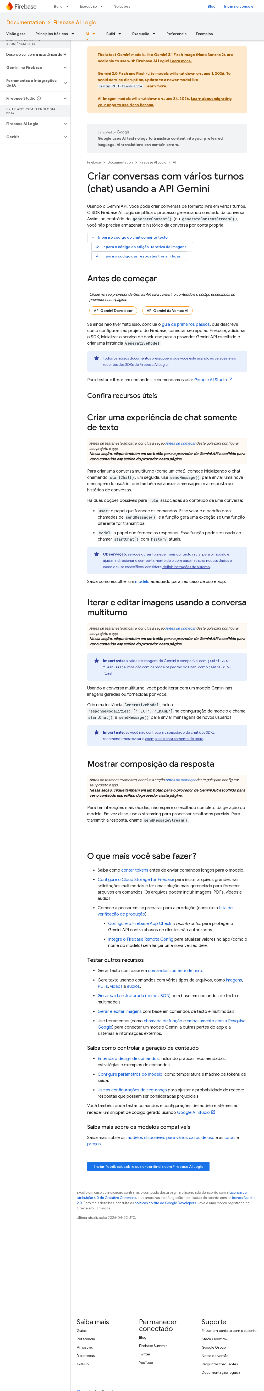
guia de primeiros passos (186, 324)
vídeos (116, 986)
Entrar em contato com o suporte (229, 1330)
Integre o (140, 939)
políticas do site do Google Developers (165, 1203)
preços (94, 1144)
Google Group (214, 1347)
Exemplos (204, 33)
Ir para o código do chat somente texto (129, 237)
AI (174, 162)
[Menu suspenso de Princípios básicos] (74, 33)
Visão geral (16, 33)
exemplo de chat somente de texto (174, 738)
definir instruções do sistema (186, 566)
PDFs (103, 986)
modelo (142, 581)
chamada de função (163, 1021)
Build (58, 6)
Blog (212, 6)
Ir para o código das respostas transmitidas (138, 256)
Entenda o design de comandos (128, 1058)
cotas (229, 1137)
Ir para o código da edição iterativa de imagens (140, 246)
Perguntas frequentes (220, 1364)
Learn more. (181, 61)
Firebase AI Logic (74, 22)
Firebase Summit (153, 1345)
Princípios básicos (52, 33)
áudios (133, 986)
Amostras (85, 1347)
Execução (88, 6)
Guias (81, 1330)
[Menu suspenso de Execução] (103, 6)
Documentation (25, 22)
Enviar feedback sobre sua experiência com (148, 1166)
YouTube (146, 1362)
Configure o (136, 879)
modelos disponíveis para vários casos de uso (170, 1137)
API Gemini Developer (113, 310)
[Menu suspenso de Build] (69, 6)
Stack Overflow (214, 1339)
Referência (176, 33)
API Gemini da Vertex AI (167, 310)
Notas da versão (215, 1355)
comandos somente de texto (176, 970)
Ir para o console (239, 6)
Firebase (94, 162)
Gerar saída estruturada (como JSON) (134, 996)
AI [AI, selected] (87, 33)
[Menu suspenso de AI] (95, 33)
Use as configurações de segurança (132, 1090)
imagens (234, 980)
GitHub (83, 1364)
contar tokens (134, 870)
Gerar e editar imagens (120, 1011)
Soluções (122, 6)
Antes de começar (180, 443)
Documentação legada (221, 1372)
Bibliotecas (86, 1355)
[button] (31, 67)
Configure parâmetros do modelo (130, 1074)
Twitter (144, 1354)
